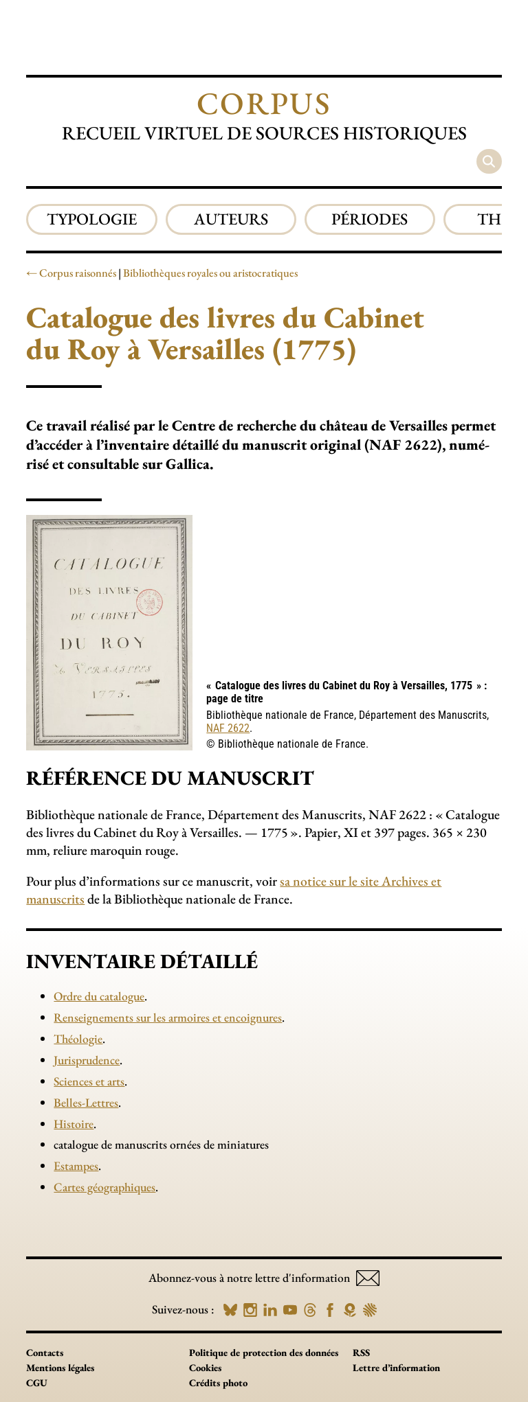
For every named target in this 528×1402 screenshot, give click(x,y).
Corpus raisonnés (77, 273)
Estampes (76, 1165)
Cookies (205, 1367)
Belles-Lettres (86, 1102)
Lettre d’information (396, 1367)
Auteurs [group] (231, 218)
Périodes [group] (369, 218)
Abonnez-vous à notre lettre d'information (264, 1277)
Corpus (264, 103)
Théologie (78, 1038)
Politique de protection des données (263, 1352)
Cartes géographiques (104, 1187)
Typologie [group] (92, 218)
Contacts (44, 1352)
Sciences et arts (89, 1081)
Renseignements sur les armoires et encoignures (168, 1017)
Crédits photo (218, 1382)
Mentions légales (60, 1367)
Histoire (74, 1123)
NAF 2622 (228, 728)
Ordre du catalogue (99, 996)
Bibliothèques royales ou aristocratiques (210, 273)
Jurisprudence (87, 1060)
